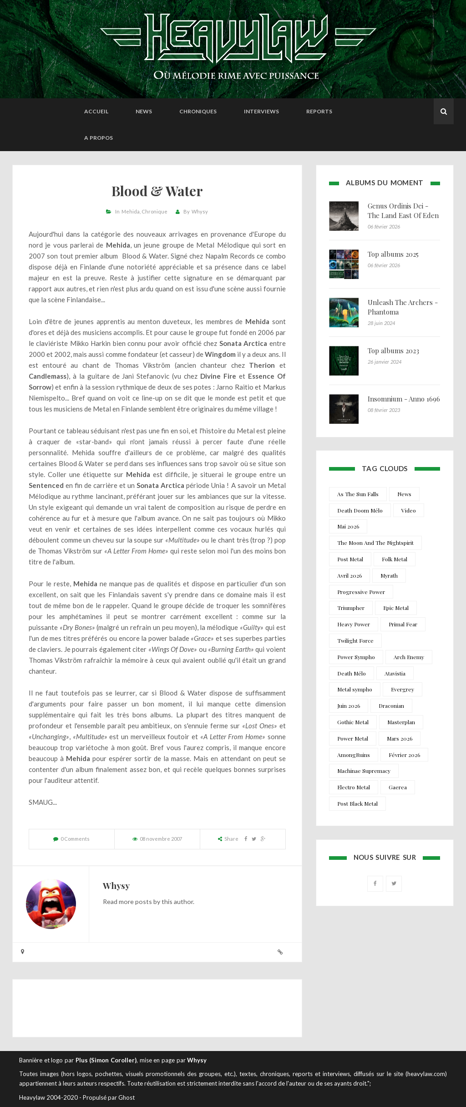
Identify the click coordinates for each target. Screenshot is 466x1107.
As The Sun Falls (358, 494)
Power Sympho (356, 656)
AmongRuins (353, 754)
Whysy (200, 211)
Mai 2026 (348, 526)
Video (408, 510)
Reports (319, 111)
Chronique (154, 211)
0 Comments (75, 839)
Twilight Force (355, 640)
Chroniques (198, 111)
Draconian (391, 705)
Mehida (131, 211)
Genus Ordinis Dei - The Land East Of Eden (403, 210)
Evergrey (402, 689)
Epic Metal (396, 607)
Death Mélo (351, 673)
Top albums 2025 (393, 254)
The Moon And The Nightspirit (375, 542)
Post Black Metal (357, 803)
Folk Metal (394, 559)
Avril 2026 (349, 575)
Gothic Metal (353, 722)
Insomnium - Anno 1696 (404, 398)
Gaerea (398, 787)
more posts (135, 901)
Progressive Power (361, 591)
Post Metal (350, 559)
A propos (98, 137)
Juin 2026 (348, 705)
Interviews (261, 111)
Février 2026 (404, 754)
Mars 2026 (399, 738)
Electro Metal (353, 787)
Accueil (96, 111)
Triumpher (351, 607)
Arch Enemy (409, 656)
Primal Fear (403, 624)
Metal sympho (354, 689)
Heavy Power (353, 624)
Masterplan (401, 722)
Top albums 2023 (393, 350)
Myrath (389, 575)
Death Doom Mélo (360, 510)
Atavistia (395, 673)
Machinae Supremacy (363, 770)
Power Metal (352, 738)
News (144, 111)
